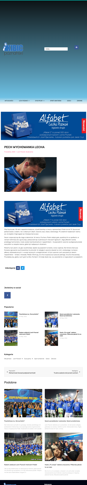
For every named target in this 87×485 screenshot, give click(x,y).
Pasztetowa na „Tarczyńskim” (29, 315)
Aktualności (9, 101)
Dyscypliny (39, 100)
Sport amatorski (55, 101)
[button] (18, 268)
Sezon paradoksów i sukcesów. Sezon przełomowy (70, 315)
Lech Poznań (24, 100)
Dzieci (69, 101)
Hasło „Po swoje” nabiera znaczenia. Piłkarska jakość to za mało (70, 334)
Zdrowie (79, 101)
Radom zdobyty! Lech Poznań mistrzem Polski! (28, 334)
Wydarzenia (29, 152)
